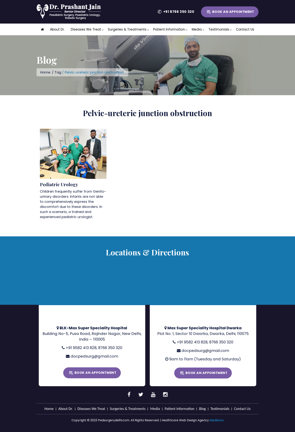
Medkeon (217, 420)
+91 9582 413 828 (81, 347)
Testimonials (218, 29)
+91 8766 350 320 (178, 11)
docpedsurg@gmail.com (94, 356)
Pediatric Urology (59, 184)
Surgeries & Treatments (127, 29)
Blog (202, 408)
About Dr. (57, 29)
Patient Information (169, 29)
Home (45, 72)
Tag (58, 72)
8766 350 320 (110, 347)
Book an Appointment (233, 11)
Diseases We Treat (86, 29)
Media (197, 29)
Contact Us (245, 29)
